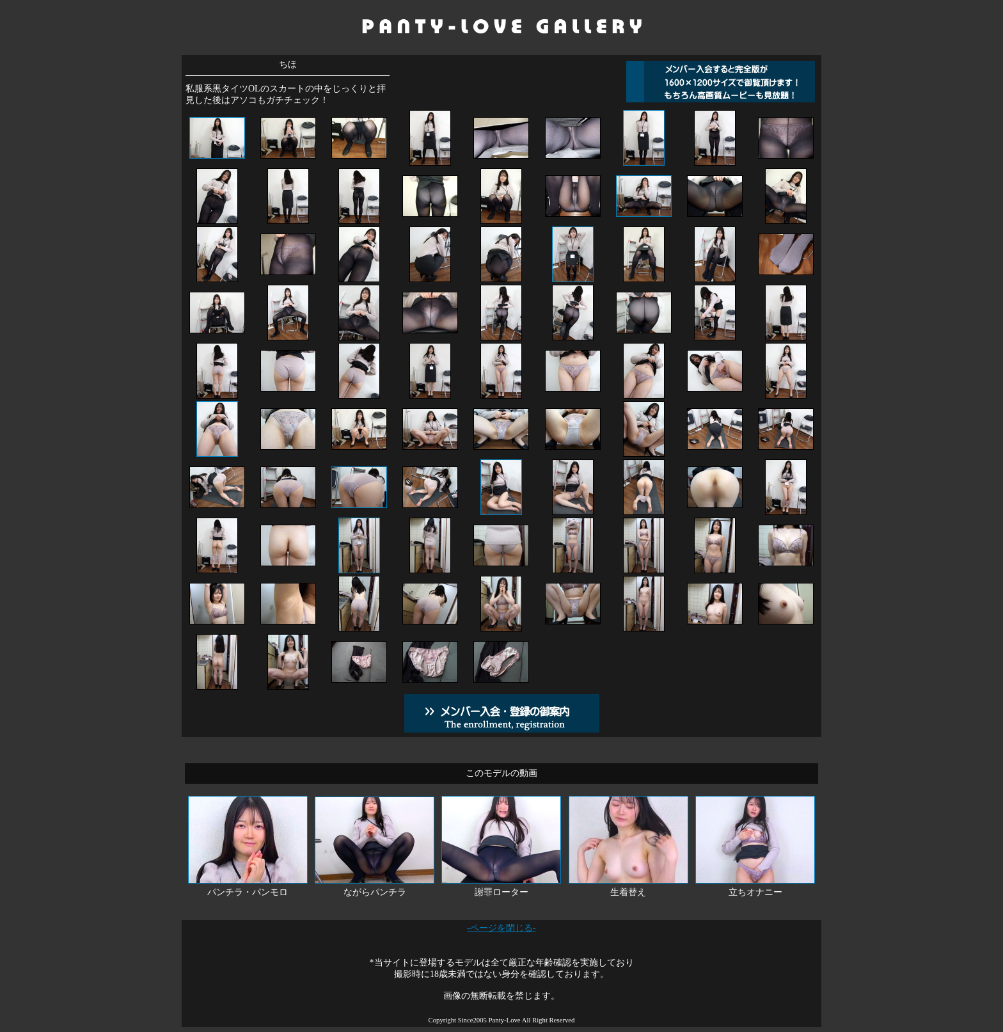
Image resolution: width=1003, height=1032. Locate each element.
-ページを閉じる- (501, 928)
